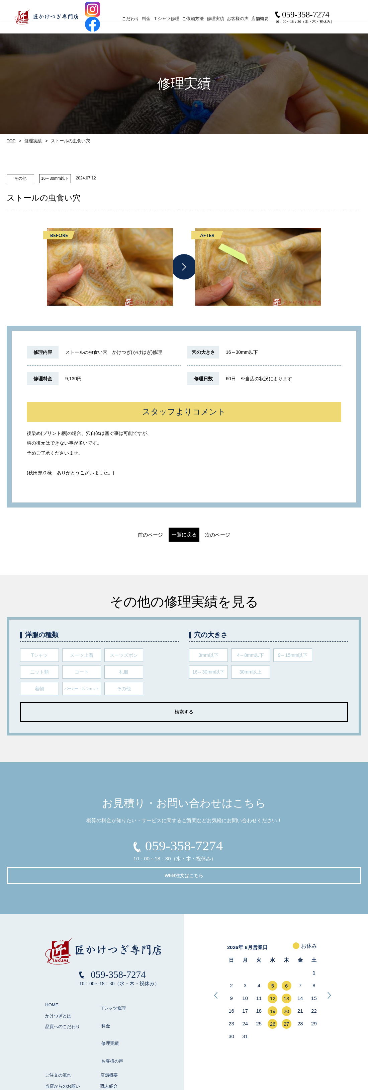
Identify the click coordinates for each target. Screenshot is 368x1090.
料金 (142, 18)
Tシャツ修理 (110, 984)
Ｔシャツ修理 (169, 18)
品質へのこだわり (62, 1006)
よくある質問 (58, 1050)
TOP (11, 141)
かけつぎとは (58, 995)
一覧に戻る (184, 534)
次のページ (237, 535)
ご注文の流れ (58, 1028)
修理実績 (230, 18)
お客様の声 (258, 18)
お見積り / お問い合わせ (124, 1061)
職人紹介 (109, 1039)
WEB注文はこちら (234, 849)
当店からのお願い (62, 1039)
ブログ (106, 1050)
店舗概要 (109, 1028)
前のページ (130, 535)
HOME (51, 984)
